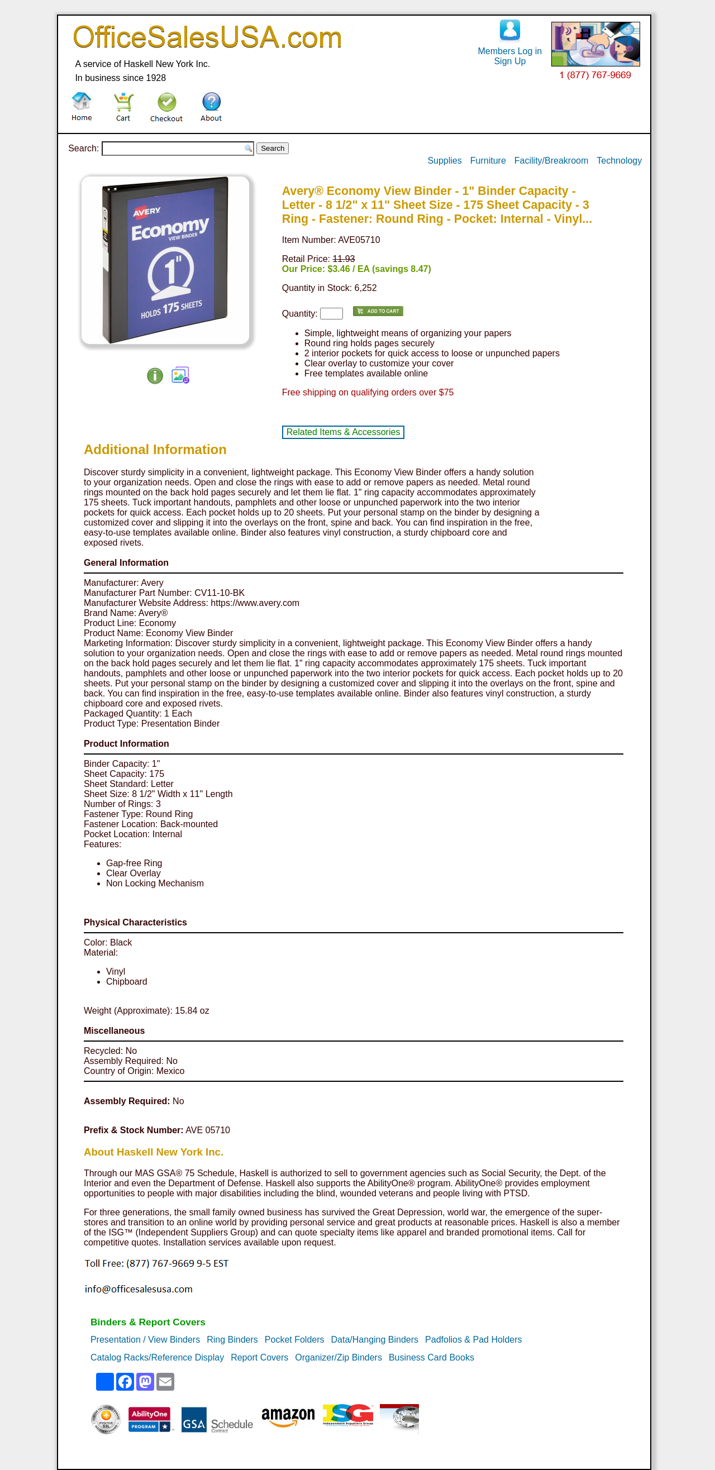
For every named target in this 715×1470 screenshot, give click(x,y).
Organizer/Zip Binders (338, 1357)
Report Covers (259, 1357)
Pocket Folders (295, 1339)
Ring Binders (232, 1339)
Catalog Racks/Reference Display (157, 1357)
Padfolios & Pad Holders (473, 1339)
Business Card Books (431, 1357)
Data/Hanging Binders (375, 1339)
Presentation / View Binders (145, 1339)
